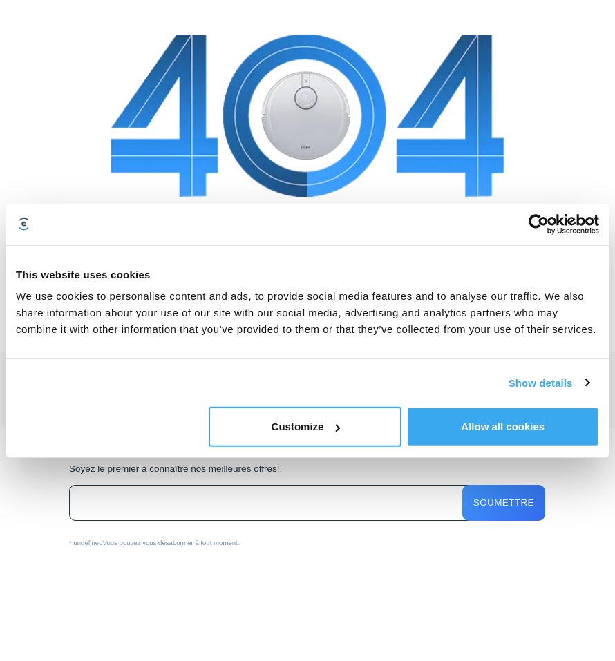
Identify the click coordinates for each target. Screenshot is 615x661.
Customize (306, 426)
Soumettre (503, 502)
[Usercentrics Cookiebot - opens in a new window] (538, 223)
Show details (541, 382)
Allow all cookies (503, 426)
